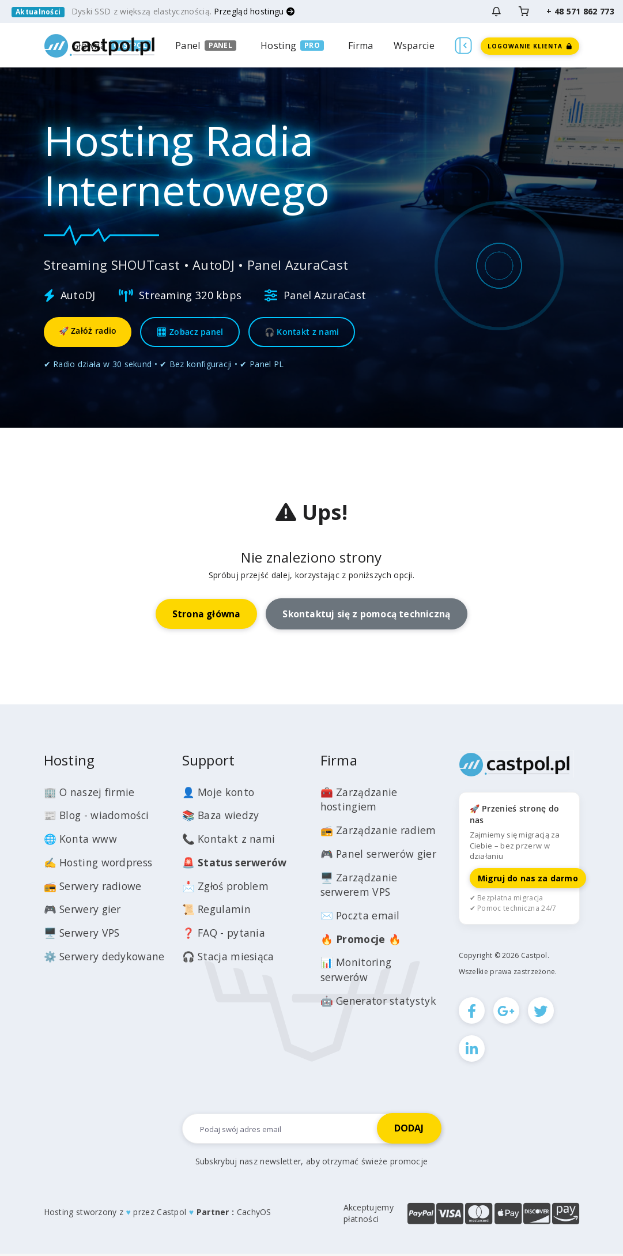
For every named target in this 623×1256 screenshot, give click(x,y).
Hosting (278, 45)
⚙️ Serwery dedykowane (75, 963)
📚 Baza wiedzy (221, 815)
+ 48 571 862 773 (580, 11)
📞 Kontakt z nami (229, 839)
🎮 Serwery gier (84, 909)
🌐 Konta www (81, 839)
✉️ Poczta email (361, 915)
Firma (360, 45)
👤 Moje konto (219, 792)
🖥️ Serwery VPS (83, 933)
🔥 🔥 (361, 939)
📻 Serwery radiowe (94, 886)
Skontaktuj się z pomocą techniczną (368, 614)
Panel (188, 45)
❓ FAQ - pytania (224, 933)
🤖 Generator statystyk (380, 1001)
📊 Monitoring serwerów (357, 969)
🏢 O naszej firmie (90, 792)
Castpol (171, 1214)
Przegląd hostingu (254, 11)
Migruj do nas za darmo (528, 878)
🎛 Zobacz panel (189, 331)
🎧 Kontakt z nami (302, 331)
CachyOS (254, 1214)
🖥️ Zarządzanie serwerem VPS (359, 884)
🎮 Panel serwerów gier (380, 854)
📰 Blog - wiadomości (98, 815)
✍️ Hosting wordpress (101, 862)
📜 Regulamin (217, 909)
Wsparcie (414, 45)
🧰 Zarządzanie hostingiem (359, 799)
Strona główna (204, 614)
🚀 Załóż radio (88, 330)
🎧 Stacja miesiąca (229, 956)
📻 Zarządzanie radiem (378, 830)
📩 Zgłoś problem (228, 886)
